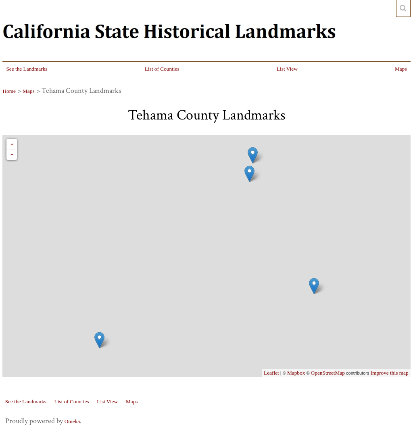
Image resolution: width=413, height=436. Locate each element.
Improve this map (390, 373)
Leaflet (271, 373)
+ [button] (12, 144)
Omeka (72, 421)
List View (287, 69)
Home (9, 91)
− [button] (12, 154)
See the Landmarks (26, 69)
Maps (401, 69)
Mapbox (296, 373)
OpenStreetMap (328, 373)
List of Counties (162, 69)
